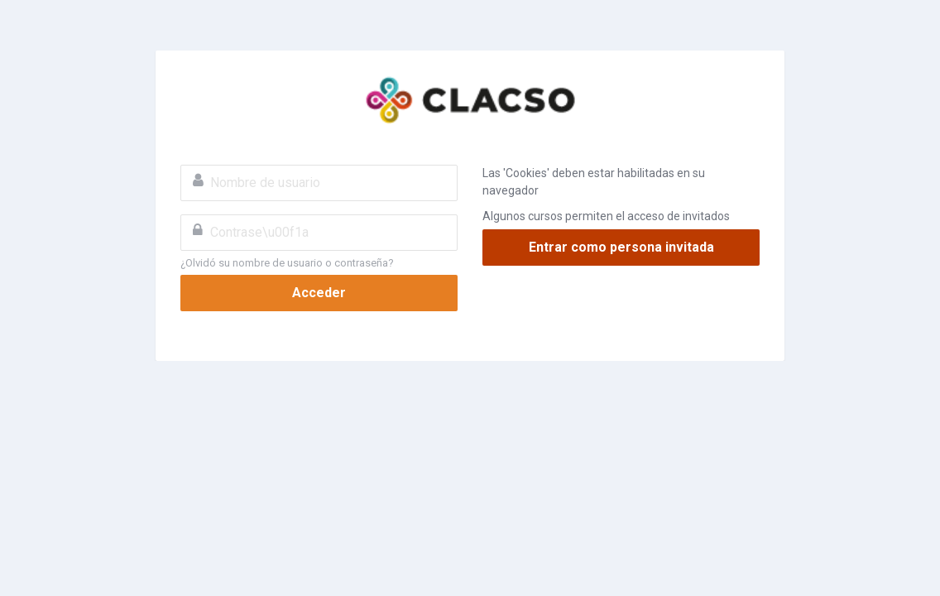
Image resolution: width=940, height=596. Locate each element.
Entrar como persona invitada (621, 247)
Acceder (319, 292)
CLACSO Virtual (470, 100)
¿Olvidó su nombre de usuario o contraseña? (287, 263)
